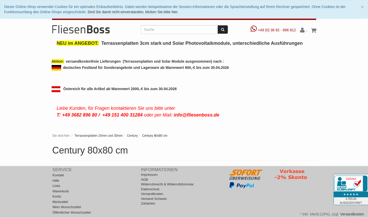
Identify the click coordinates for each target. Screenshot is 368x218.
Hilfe (56, 181)
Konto (57, 196)
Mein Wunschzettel (67, 207)
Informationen (159, 169)
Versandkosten (152, 194)
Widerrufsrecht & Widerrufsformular (167, 184)
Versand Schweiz (154, 199)
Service (62, 169)
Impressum (149, 175)
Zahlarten (148, 203)
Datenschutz (150, 189)
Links (56, 186)
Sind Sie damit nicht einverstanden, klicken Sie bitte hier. (132, 12)
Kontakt (58, 175)
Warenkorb (61, 191)
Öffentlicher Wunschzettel (72, 212)
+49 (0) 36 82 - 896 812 (274, 30)
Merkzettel (60, 202)
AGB (144, 179)
